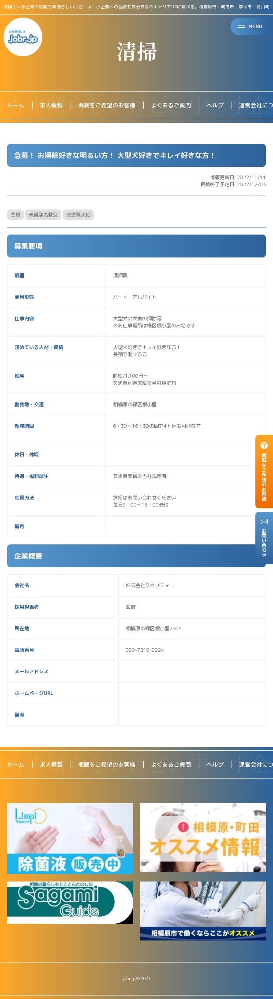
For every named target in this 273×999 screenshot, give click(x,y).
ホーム (15, 105)
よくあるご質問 (171, 105)
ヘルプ (215, 105)
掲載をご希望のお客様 (106, 105)
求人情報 (51, 105)
